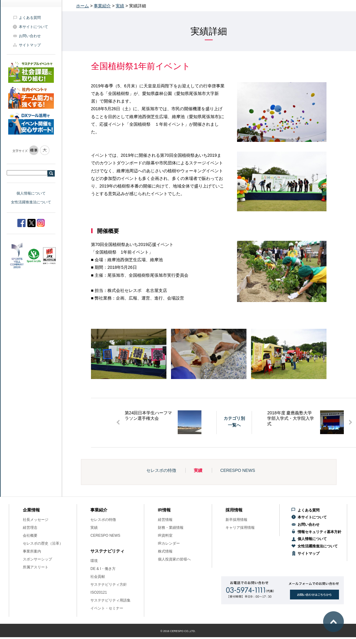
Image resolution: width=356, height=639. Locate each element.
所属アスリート (35, 567)
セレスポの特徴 (161, 470)
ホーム (82, 5)
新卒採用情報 (236, 520)
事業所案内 (32, 551)
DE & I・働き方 (103, 569)
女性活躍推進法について (31, 202)
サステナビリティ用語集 (110, 600)
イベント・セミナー (106, 608)
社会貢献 (97, 576)
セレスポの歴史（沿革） (43, 543)
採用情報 (234, 509)
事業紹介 (102, 5)
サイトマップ (30, 45)
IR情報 (164, 509)
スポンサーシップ (37, 559)
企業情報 (31, 509)
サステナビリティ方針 (108, 584)
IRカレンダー (169, 543)
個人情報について (31, 193)
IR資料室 (165, 535)
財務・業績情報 (170, 527)
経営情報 (165, 520)
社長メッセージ (35, 520)
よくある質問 (30, 18)
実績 (120, 5)
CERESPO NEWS (237, 470)
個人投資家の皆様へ (174, 559)
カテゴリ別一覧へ (234, 421)
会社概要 (30, 535)
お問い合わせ (30, 36)
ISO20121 (98, 592)
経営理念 (30, 527)
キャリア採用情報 (240, 527)
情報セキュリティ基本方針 (319, 532)
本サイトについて (33, 27)
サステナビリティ (107, 551)
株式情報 (165, 551)
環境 (94, 561)
